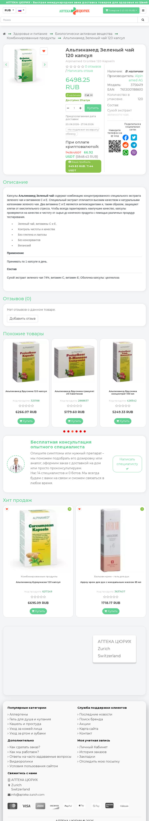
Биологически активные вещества (83, 34)
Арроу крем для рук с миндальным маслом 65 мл (110, 582)
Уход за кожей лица (26, 729)
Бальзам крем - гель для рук (111, 577)
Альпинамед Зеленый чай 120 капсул (94, 38)
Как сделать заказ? (25, 747)
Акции (85, 724)
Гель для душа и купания (30, 719)
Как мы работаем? (24, 752)
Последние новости (95, 714)
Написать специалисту (127, 464)
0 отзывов (93, 66)
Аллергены (19, 714)
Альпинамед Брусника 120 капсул (26, 391)
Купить (93, 108)
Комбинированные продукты (31, 38)
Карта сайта (88, 729)
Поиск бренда (91, 719)
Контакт (85, 733)
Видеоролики (21, 761)
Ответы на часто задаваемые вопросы (40, 757)
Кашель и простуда (25, 724)
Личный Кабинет (93, 747)
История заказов (93, 752)
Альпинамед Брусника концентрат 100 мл (123, 392)
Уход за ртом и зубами (28, 733)
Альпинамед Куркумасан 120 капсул (38, 582)
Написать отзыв (80, 71)
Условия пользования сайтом (34, 766)
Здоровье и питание (30, 34)
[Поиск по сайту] (143, 19)
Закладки (87, 757)
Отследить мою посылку (99, 761)
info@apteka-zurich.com (27, 795)
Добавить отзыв (23, 318)
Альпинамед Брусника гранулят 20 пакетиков (74, 392)
